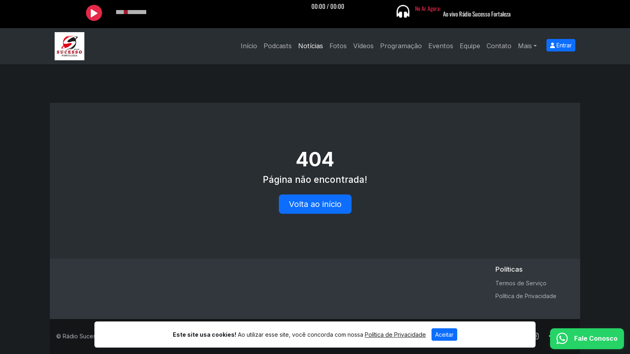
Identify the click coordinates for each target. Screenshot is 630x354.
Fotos (338, 46)
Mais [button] (525, 46)
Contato (499, 46)
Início (249, 46)
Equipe (470, 46)
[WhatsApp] (587, 338)
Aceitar (444, 334)
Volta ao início (315, 204)
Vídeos (363, 46)
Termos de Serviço (520, 283)
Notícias (310, 46)
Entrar (561, 45)
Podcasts (278, 46)
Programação (401, 46)
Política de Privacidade (525, 296)
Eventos (440, 46)
